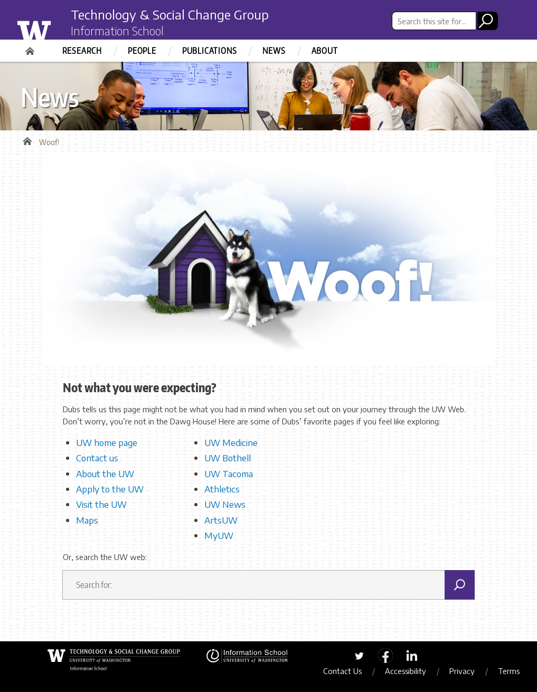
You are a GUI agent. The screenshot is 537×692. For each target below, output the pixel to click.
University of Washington (56, 28)
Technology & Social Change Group (170, 14)
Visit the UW (101, 504)
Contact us (97, 457)
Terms (509, 671)
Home (31, 47)
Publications (209, 50)
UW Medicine (231, 442)
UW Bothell (227, 457)
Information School (117, 30)
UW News (225, 504)
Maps (87, 520)
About (325, 50)
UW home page (106, 442)
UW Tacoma (228, 473)
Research (82, 50)
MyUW (218, 535)
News (273, 50)
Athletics (222, 489)
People (142, 50)
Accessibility (405, 671)
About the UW (105, 473)
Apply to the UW (110, 489)
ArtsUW (221, 520)
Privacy (462, 671)
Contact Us (342, 671)
